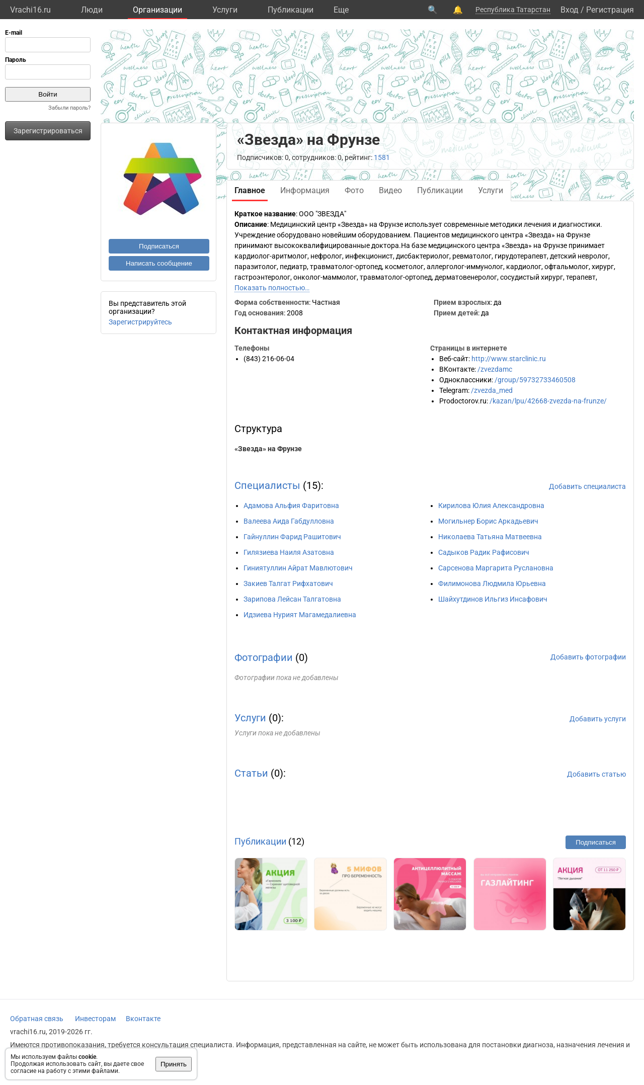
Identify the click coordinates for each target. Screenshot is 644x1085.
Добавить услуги (598, 719)
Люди (92, 10)
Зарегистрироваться (48, 131)
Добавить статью (596, 774)
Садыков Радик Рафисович (483, 552)
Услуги (224, 10)
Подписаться (159, 246)
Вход (569, 10)
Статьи (251, 773)
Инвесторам (95, 1019)
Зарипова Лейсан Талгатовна (292, 599)
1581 (382, 157)
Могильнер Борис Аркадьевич (488, 521)
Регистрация (610, 10)
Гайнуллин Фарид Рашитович (292, 537)
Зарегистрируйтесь (140, 322)
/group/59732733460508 (535, 380)
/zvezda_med (492, 390)
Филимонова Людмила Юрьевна (492, 583)
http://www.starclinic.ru (508, 359)
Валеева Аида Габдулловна (289, 521)
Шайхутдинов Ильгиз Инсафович (492, 599)
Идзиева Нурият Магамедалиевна (300, 615)
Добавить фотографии (588, 657)
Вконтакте (143, 1019)
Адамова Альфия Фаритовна (291, 506)
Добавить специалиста (587, 486)
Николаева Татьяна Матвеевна (490, 537)
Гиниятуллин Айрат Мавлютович (298, 568)
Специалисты (267, 485)
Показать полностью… (271, 288)
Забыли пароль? (69, 108)
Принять (173, 1064)
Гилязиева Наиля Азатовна (289, 552)
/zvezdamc (494, 369)
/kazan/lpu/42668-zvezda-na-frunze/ (548, 401)
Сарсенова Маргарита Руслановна (495, 568)
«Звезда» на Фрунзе (268, 449)
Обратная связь (36, 1019)
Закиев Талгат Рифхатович (288, 583)
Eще (341, 10)
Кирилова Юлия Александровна (491, 506)
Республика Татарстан (512, 10)
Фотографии (263, 657)
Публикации (290, 10)
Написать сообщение (159, 263)
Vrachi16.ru (30, 10)
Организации (157, 10)
